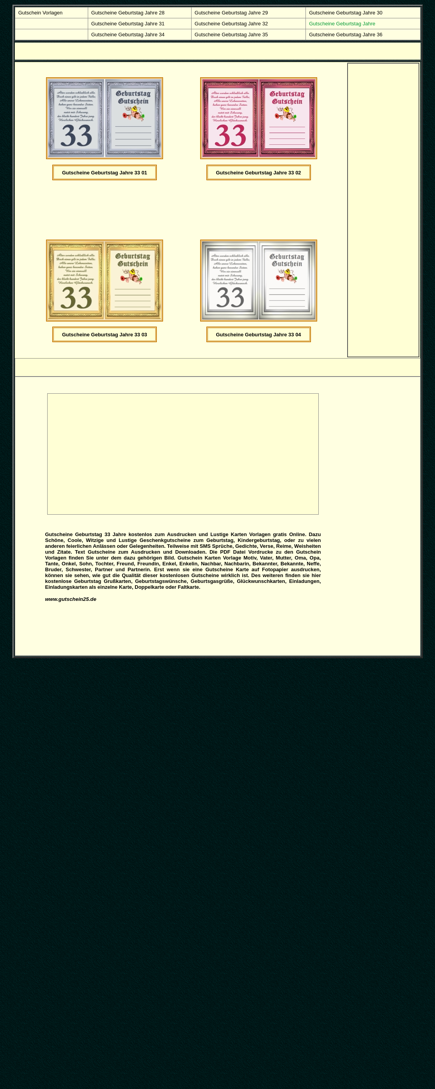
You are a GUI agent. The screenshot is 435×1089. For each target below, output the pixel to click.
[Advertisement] (191, 213)
